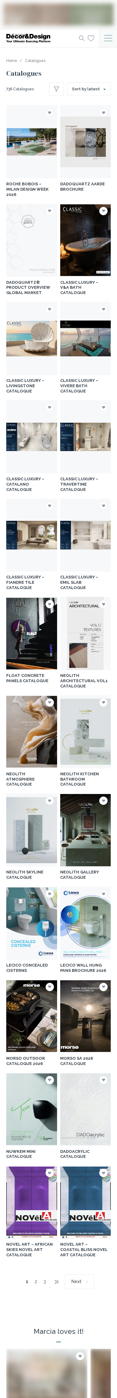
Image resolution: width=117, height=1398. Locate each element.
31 (56, 1281)
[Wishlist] (91, 38)
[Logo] (40, 38)
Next (76, 1281)
